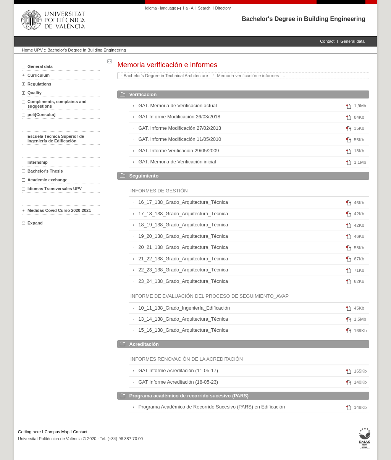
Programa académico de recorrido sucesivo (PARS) (189, 396)
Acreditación (144, 344)
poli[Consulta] (41, 114)
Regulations (39, 84)
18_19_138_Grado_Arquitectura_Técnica (183, 225)
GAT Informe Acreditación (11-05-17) (178, 370)
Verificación (143, 94)
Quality (34, 92)
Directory (223, 8)
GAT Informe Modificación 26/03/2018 (179, 116)
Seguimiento (143, 176)
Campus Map (57, 431)
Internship (37, 162)
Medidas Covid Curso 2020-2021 (59, 210)
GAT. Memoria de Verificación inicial (177, 162)
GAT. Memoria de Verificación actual (177, 105)
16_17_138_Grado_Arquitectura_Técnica (183, 202)
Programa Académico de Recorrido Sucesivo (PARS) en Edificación (211, 407)
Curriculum (38, 75)
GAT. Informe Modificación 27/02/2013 (179, 128)
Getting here (29, 431)
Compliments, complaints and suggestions (57, 103)
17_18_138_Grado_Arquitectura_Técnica (183, 213)
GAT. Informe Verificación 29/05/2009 (178, 150)
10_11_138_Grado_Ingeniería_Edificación (184, 308)
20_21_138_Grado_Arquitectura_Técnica (183, 247)
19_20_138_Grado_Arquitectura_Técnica (183, 236)
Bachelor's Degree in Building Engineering (303, 19)
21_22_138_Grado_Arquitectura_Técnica (183, 258)
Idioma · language (164, 8)
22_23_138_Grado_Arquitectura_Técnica (183, 270)
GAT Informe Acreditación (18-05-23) (178, 382)
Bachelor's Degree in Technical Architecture (165, 75)
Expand (32, 223)
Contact (327, 41)
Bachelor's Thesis (45, 171)
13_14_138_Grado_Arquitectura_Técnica (183, 319)
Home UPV (32, 50)
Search (204, 8)
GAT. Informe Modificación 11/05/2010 (179, 139)
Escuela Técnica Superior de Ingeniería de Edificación (55, 138)
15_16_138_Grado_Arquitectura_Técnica (183, 330)
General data (352, 41)
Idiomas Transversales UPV (54, 188)
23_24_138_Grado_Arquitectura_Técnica (183, 281)
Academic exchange (47, 180)
